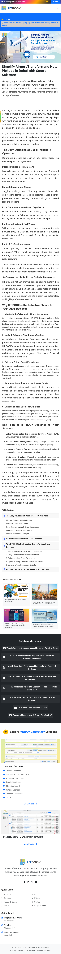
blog (8, 20)
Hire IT (5, 906)
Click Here (8, 925)
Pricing (36, 898)
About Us (6, 894)
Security (13, 951)
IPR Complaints (30, 951)
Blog (35, 894)
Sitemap (47, 951)
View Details (30, 804)
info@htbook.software (13, 918)
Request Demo (39, 906)
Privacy (40, 951)
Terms (20, 951)
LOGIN (55, 2)
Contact (36, 902)
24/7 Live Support (11, 932)
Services (6, 898)
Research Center (9, 902)
